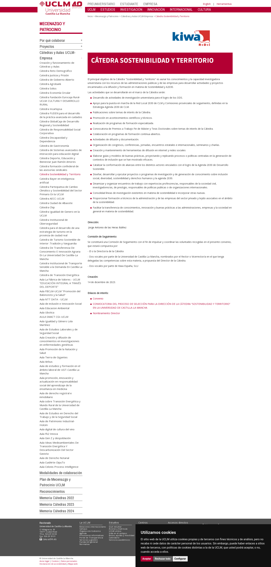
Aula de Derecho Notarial (54, 458)
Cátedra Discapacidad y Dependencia (53, 139)
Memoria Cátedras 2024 (57, 510)
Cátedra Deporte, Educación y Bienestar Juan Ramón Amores (58, 159)
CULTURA (204, 9)
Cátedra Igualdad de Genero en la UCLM (60, 213)
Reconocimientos (52, 491)
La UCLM (85, 522)
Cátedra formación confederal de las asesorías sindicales (59, 167)
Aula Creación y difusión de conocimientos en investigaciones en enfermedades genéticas (59, 341)
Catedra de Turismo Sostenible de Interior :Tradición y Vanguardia (60, 241)
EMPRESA (150, 4)
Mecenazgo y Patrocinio (107, 16)
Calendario (114, 537)
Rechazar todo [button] (163, 558)
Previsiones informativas (92, 535)
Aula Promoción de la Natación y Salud (58, 350)
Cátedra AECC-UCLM (52, 198)
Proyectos (47, 46)
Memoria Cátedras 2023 (57, 504)
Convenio (98, 298)
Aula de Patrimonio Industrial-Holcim (57, 423)
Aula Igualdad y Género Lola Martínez (56, 322)
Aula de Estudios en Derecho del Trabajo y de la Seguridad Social (59, 414)
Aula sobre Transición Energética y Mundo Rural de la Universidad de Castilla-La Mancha (60, 405)
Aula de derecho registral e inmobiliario (56, 395)
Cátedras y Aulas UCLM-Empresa (137, 16)
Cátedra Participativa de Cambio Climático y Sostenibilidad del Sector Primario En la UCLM (61, 190)
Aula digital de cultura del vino (57, 429)
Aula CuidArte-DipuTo (52, 462)
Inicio (90, 16)
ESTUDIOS (108, 9)
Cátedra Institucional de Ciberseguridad (54, 221)
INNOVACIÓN (156, 9)
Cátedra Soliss (48, 88)
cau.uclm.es (48, 539)
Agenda (83, 533)
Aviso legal (44, 561)
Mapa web (73, 564)
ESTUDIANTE (129, 4)
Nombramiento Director (106, 313)
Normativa (85, 544)
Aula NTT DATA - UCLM (53, 299)
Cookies (55, 561)
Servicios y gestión (89, 540)
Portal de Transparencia (91, 537)
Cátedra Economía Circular (55, 92)
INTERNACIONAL (181, 9)
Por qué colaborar (52, 40)
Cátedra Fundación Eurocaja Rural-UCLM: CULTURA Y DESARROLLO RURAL (60, 100)
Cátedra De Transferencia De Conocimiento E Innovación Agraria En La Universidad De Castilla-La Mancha (60, 253)
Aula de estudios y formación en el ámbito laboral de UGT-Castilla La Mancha (60, 369)
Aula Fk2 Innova (49, 433)
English (207, 4)
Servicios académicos (119, 540)
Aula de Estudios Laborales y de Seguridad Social (59, 331)
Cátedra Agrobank (50, 84)
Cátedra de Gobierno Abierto (57, 79)
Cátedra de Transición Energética (59, 275)
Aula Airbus (46, 361)
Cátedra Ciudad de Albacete (56, 203)
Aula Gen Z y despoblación (55, 438)
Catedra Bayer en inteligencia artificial (57, 180)
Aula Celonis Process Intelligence (59, 466)
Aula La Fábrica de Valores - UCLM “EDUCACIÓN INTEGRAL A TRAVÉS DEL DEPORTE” (60, 283)
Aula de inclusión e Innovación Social (61, 303)
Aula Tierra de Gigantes (54, 357)
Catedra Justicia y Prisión (54, 75)
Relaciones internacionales (93, 526)
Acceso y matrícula (118, 528)
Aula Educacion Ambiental (54, 308)
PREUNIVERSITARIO (101, 4)
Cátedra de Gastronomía (54, 145)
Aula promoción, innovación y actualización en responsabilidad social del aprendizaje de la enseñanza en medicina (59, 383)
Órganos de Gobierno (90, 531)
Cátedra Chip (47, 207)
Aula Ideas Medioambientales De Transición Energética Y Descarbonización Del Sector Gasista (59, 448)
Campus (83, 528)
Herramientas (224, 4)
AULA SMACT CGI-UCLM (54, 316)
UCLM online (115, 531)
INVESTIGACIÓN (131, 9)
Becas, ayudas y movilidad (121, 535)
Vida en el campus (118, 533)
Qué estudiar (115, 526)
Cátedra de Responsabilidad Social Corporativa (60, 131)
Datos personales (69, 561)
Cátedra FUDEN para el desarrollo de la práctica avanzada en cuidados (61, 115)
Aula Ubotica (47, 312)
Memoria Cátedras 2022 (57, 497)
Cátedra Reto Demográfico (56, 70)
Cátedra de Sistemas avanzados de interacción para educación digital (61, 151)
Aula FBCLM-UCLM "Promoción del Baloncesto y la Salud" (60, 292)
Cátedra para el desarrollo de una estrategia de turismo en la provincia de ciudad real (59, 231)
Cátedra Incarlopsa (51, 108)
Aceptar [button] (146, 558)
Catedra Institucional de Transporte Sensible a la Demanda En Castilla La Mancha (61, 266)
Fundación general (89, 542)
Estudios (114, 522)
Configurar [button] (180, 558)
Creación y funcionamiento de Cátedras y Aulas (57, 64)
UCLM (91, 9)
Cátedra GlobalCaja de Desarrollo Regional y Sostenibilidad (59, 123)
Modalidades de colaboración (61, 472)
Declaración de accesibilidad (53, 564)
